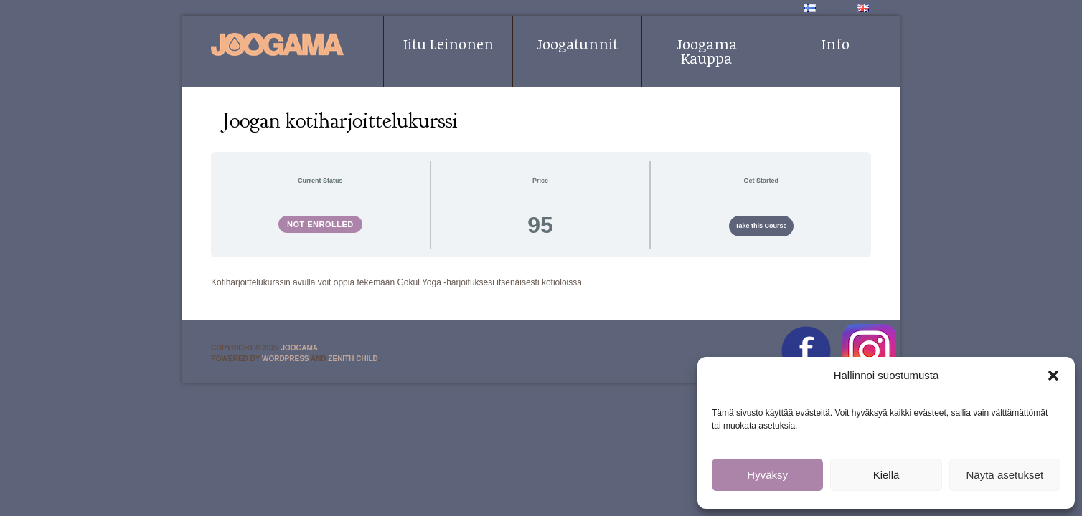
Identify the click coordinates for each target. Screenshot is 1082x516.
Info (836, 44)
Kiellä (886, 475)
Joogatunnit (577, 44)
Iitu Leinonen (448, 44)
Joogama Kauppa (707, 51)
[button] (1053, 375)
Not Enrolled (320, 224)
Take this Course (761, 225)
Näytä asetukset (1005, 475)
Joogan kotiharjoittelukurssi (340, 120)
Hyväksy (767, 475)
